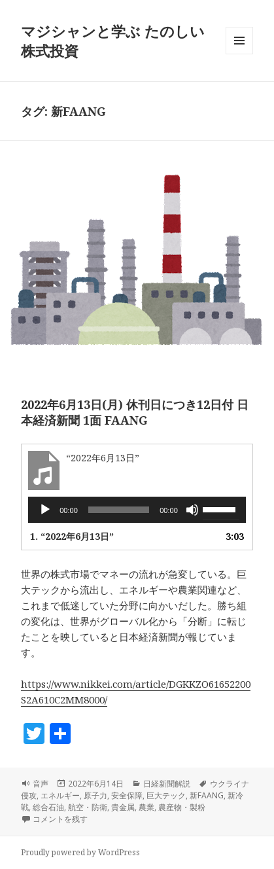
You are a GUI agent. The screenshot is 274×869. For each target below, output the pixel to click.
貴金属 (123, 807)
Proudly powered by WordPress (80, 852)
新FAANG (207, 795)
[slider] (119, 509)
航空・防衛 (87, 807)
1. (72, 536)
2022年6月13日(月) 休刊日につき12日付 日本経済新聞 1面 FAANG (134, 412)
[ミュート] (192, 509)
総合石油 (48, 807)
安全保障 (127, 795)
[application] (137, 510)
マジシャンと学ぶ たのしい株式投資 (113, 40)
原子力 (95, 795)
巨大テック (166, 795)
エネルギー (60, 795)
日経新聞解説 (166, 783)
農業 (146, 807)
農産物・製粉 (181, 807)
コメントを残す (60, 819)
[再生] (45, 509)
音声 (40, 783)
